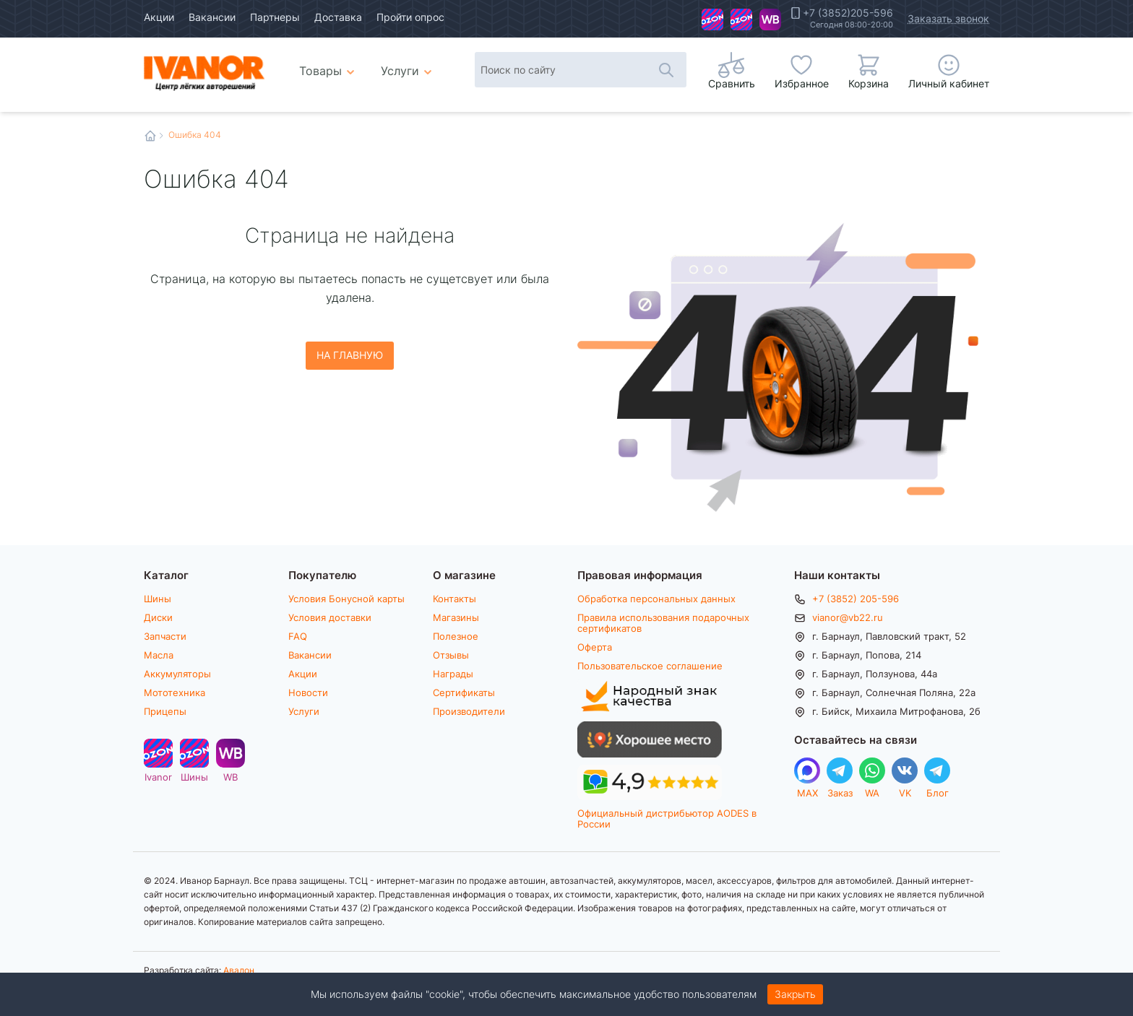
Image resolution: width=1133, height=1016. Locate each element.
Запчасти (165, 636)
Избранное (802, 83)
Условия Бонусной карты (346, 598)
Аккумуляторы (177, 673)
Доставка (338, 17)
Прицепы (165, 711)
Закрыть (795, 994)
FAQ (297, 636)
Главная (150, 135)
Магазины (456, 617)
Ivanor (712, 19)
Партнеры (275, 17)
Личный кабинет (948, 83)
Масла (158, 655)
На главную (349, 355)
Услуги (303, 711)
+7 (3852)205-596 (848, 13)
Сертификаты (464, 692)
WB (770, 19)
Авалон (238, 970)
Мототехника (174, 692)
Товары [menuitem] (329, 65)
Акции (159, 17)
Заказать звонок (948, 18)
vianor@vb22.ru (847, 617)
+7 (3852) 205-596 (855, 598)
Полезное (455, 636)
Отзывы (451, 655)
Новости (308, 692)
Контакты (454, 598)
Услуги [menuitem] (400, 70)
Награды (453, 673)
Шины (741, 19)
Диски (158, 617)
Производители (469, 711)
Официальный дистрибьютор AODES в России (667, 818)
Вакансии (212, 17)
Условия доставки (329, 617)
